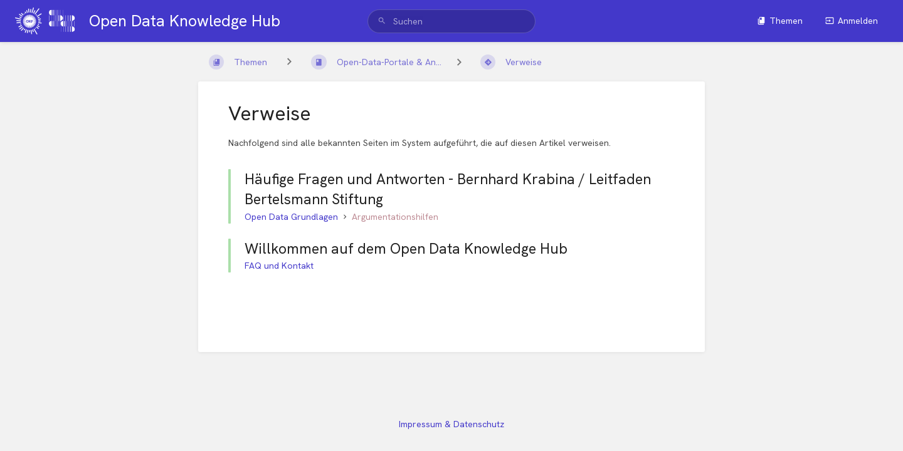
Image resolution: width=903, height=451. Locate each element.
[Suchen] (382, 21)
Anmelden (851, 20)
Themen (780, 20)
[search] (451, 21)
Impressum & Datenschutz (451, 424)
